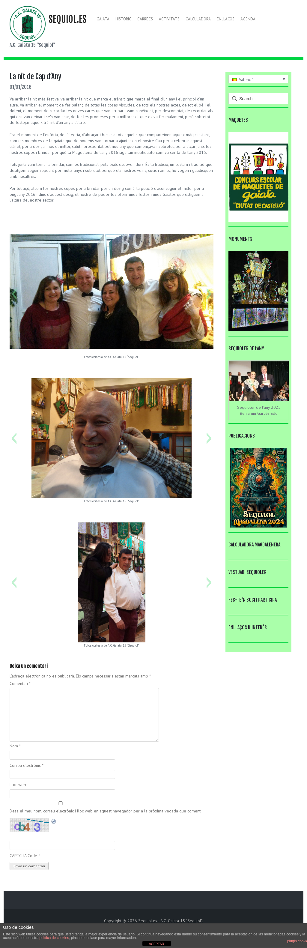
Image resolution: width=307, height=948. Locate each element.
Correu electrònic (26, 765)
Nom (15, 746)
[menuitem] (258, 79)
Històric (123, 19)
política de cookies (54, 938)
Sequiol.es (68, 19)
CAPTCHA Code (23, 855)
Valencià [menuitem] (246, 79)
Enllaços (225, 19)
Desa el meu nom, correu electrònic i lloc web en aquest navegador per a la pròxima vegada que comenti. (106, 811)
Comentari (20, 683)
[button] (14, 294)
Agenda (247, 19)
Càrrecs (145, 19)
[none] (258, 79)
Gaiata (103, 19)
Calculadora (198, 19)
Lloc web (18, 784)
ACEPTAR (156, 944)
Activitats (169, 19)
